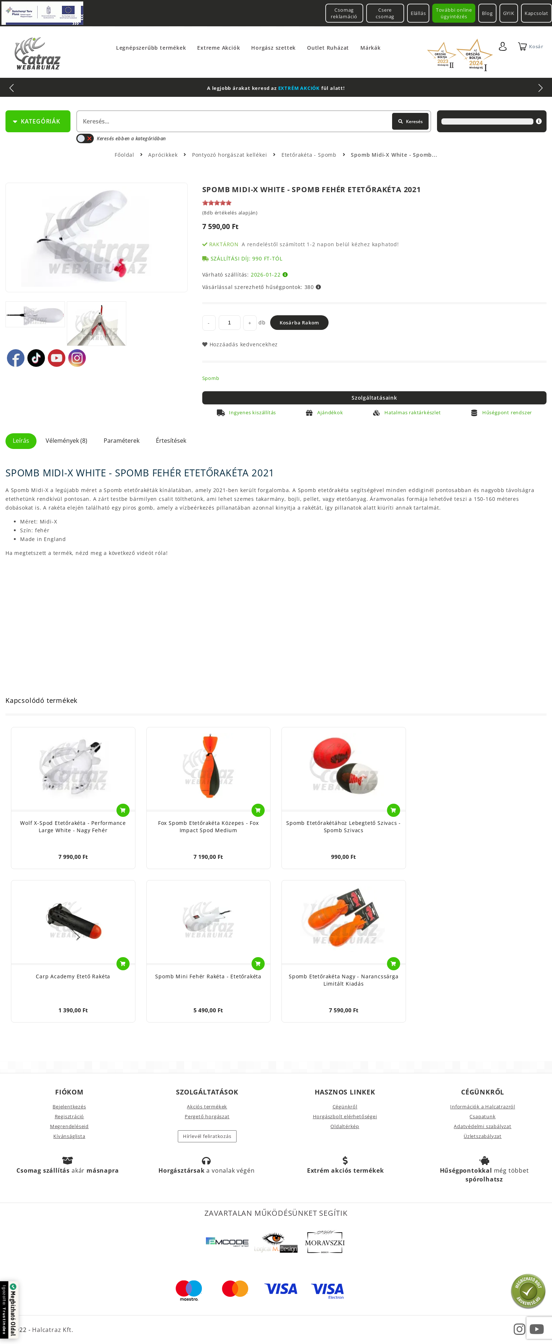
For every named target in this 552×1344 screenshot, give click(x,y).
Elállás (418, 13)
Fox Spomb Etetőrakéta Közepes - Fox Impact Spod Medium (208, 826)
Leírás (21, 441)
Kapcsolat (536, 13)
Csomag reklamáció (344, 13)
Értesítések (171, 441)
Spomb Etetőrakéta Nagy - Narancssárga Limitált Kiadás (344, 980)
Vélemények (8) (66, 441)
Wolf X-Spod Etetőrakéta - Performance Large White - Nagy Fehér (73, 826)
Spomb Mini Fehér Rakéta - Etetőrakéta (208, 976)
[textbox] (253, 121)
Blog (487, 13)
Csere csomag (385, 13)
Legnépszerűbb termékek (151, 47)
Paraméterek (121, 441)
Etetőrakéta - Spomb (309, 154)
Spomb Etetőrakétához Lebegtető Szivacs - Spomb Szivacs (343, 826)
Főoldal (124, 154)
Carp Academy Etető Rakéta (73, 976)
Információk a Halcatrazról (482, 1106)
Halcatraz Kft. (51, 1330)
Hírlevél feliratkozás (207, 1136)
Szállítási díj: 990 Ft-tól (247, 258)
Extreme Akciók (218, 47)
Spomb (210, 378)
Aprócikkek (163, 154)
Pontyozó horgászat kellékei (230, 154)
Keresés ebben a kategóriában (121, 138)
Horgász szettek (273, 47)
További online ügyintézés (454, 13)
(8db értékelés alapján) (230, 212)
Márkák (370, 47)
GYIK (508, 13)
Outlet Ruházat (328, 47)
